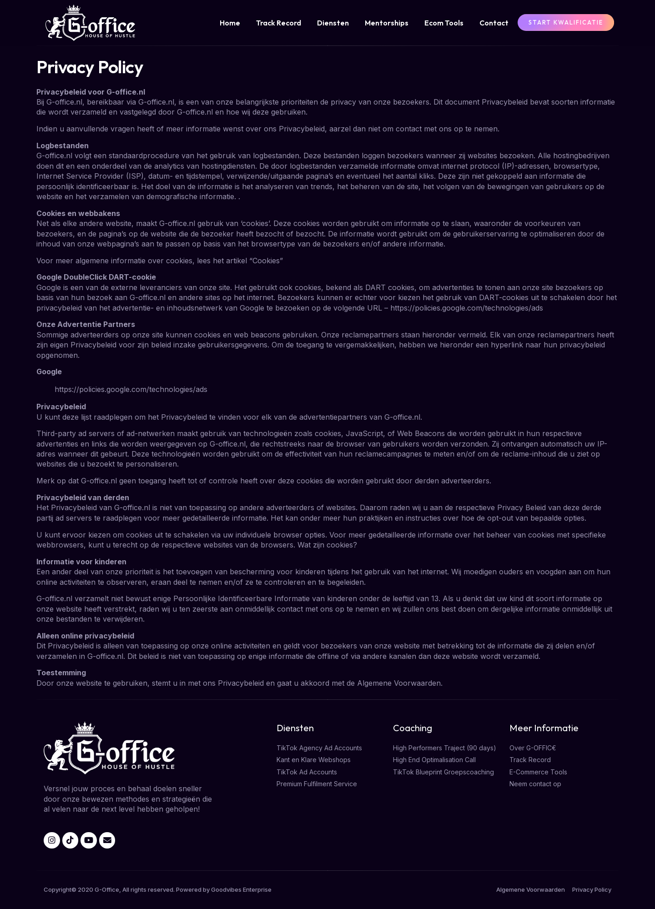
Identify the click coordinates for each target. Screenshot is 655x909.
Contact (494, 22)
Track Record (278, 22)
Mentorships (386, 22)
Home (230, 22)
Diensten (333, 22)
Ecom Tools (444, 22)
